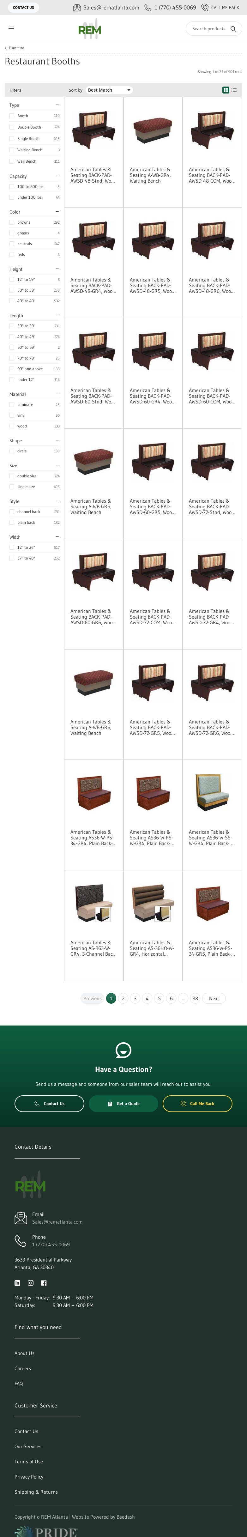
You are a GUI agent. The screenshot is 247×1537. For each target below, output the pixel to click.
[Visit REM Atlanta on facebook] (44, 1282)
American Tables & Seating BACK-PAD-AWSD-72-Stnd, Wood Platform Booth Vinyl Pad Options (211, 506)
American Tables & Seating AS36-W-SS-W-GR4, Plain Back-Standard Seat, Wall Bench (210, 837)
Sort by (75, 90)
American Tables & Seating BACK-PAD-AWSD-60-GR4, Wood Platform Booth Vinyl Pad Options (152, 395)
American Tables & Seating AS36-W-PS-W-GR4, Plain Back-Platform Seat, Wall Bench (151, 837)
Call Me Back (220, 7)
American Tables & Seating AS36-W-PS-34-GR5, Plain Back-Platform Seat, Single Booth (212, 948)
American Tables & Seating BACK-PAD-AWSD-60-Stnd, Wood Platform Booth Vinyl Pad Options (93, 395)
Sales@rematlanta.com (57, 1222)
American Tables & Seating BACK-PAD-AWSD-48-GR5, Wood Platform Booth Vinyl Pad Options (152, 285)
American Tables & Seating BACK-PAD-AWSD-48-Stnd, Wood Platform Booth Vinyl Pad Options (93, 175)
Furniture (16, 48)
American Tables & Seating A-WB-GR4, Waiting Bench (150, 175)
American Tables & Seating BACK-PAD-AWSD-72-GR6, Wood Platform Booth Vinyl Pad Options (211, 727)
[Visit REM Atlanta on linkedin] (17, 1282)
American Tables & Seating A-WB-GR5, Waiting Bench (90, 506)
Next (214, 998)
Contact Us (23, 7)
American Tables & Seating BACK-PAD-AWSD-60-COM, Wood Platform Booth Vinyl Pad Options (211, 395)
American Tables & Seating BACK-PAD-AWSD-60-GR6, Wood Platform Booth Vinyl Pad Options (92, 616)
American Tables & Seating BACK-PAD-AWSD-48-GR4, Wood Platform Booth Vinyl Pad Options (92, 285)
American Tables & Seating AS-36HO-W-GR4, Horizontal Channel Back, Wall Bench (152, 948)
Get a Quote (123, 1103)
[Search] (214, 28)
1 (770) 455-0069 (51, 1244)
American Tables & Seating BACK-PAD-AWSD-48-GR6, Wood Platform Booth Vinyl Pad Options (211, 285)
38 (195, 998)
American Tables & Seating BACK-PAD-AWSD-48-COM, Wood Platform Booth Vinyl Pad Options (211, 175)
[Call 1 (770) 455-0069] (170, 7)
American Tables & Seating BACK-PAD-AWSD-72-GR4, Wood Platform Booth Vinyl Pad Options (211, 616)
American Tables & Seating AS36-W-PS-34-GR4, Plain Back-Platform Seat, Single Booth (93, 837)
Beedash (126, 1517)
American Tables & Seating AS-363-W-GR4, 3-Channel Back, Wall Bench (93, 948)
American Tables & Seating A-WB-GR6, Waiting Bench (90, 727)
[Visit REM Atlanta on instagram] (30, 1282)
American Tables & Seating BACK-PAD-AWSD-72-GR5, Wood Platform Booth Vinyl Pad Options (152, 727)
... (183, 998)
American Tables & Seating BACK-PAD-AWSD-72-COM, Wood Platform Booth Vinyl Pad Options (152, 616)
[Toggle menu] (11, 28)
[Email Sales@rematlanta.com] (106, 7)
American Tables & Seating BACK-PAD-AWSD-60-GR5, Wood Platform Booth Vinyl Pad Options (152, 506)
